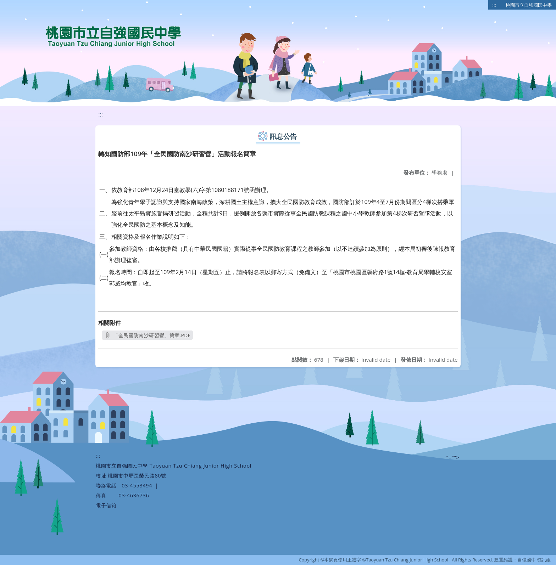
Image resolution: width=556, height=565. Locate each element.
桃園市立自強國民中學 (529, 5)
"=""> (453, 457)
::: (494, 5)
